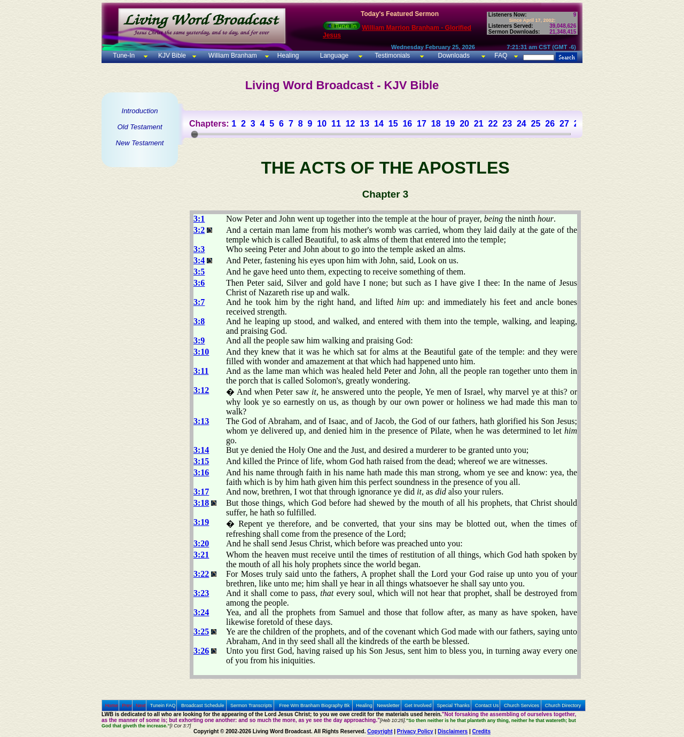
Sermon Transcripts (251, 705)
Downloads (454, 55)
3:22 (201, 573)
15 (393, 123)
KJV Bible (171, 55)
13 (364, 123)
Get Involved (418, 705)
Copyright (379, 731)
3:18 (201, 502)
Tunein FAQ (163, 705)
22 (493, 123)
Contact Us (487, 705)
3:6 (199, 282)
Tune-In (124, 55)
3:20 (201, 543)
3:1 (199, 218)
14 (379, 123)
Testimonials (392, 55)
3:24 (201, 612)
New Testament (140, 143)
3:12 (201, 390)
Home (111, 705)
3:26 (201, 650)
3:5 (199, 271)
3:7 (199, 302)
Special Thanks (453, 705)
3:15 (201, 461)
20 (464, 123)
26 (550, 123)
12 (350, 123)
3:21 (201, 554)
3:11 (200, 370)
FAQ (500, 55)
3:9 (199, 340)
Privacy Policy (415, 731)
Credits (481, 731)
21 (479, 123)
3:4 (199, 260)
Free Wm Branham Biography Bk (314, 705)
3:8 (199, 321)
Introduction (140, 111)
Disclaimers (453, 731)
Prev (127, 705)
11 (336, 123)
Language (333, 55)
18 (436, 123)
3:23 (201, 593)
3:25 (201, 631)
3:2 (199, 229)
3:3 (199, 249)
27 (564, 123)
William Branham (232, 55)
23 (507, 123)
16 (407, 123)
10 (322, 123)
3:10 (201, 351)
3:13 (201, 421)
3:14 (201, 449)
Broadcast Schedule (202, 705)
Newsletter (388, 705)
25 (536, 123)
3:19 (201, 522)
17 (421, 123)
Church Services (521, 705)
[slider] (194, 134)
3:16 (201, 472)
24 (521, 123)
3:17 (201, 491)
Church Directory (563, 705)
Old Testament (139, 127)
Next (141, 705)
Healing (287, 55)
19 (450, 123)
